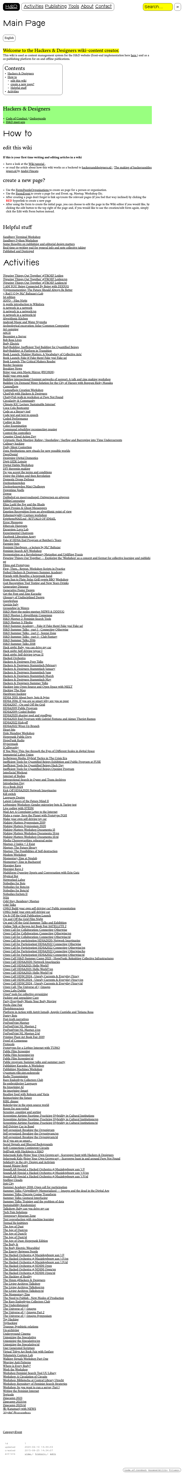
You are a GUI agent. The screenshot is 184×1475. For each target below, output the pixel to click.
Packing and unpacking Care (21, 997)
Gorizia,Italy (10, 604)
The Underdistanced (15, 1305)
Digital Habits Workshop (18, 465)
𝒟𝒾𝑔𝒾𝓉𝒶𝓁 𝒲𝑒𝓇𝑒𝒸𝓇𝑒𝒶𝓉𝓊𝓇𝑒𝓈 (17, 1412)
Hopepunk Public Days (17, 736)
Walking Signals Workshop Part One (25, 1358)
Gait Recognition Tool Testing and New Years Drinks (36, 583)
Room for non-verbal (16, 1108)
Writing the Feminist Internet (21, 1391)
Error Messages (13, 522)
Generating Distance (15, 586)
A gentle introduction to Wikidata (23, 304)
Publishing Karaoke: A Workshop (23, 1065)
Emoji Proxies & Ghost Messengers (25, 508)
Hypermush (10, 744)
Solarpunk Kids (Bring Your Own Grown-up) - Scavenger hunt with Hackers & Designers (58, 1155)
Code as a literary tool (16, 411)
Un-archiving (11, 1330)
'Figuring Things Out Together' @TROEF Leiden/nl (35, 283)
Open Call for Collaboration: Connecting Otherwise (35, 930)
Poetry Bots (10, 1015)
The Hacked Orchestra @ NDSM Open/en (29, 1269)
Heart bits (9, 729)
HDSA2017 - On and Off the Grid (24, 704)
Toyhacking (10, 1323)
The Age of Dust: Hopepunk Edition (25, 1241)
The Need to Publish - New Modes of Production (33, 1298)
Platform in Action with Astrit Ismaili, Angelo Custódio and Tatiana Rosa (48, 1012)
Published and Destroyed (18, 251)
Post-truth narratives (16, 1019)
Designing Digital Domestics (20, 458)
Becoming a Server (14, 336)
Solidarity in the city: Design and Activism (29, 1162)
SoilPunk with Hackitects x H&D (23, 1151)
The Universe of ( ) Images (19, 1308)
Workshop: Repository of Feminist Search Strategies (35, 1384)
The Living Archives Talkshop (21, 1283)
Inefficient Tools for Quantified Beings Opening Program (38, 769)
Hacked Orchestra (14, 658)
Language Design (14, 797)
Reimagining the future (17, 1098)
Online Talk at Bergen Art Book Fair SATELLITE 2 (34, 926)
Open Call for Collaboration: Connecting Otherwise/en (37, 933)
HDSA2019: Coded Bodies (19, 711)
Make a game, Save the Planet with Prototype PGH (35, 815)
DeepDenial (10, 454)
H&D (11, 6)
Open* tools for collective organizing (25, 994)
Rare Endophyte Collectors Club (23, 1080)
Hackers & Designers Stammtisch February (30, 665)
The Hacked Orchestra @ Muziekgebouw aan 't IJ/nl (35, 1262)
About (87, 6)
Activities (33, 6)
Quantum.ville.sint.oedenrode (21, 1073)
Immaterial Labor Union (18, 754)
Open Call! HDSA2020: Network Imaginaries (31, 962)
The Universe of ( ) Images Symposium (27, 1316)
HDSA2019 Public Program (20, 708)
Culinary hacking (13, 443)
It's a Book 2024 (13, 787)
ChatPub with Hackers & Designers (25, 393)
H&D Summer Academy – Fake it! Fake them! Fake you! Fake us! (43, 626)
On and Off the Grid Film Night (23, 919)
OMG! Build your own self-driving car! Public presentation (39, 908)
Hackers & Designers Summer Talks (25, 683)
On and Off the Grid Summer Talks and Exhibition (35, 922)
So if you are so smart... (17, 1140)
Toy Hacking (11, 1319)
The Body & (10, 1244)
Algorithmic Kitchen (15, 318)
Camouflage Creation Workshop (23, 390)
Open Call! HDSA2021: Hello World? (26, 965)
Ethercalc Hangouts (15, 526)
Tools (73, 6)
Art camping (10, 329)
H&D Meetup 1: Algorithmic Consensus (27, 615)
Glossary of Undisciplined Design (23, 597)
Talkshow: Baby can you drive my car (26, 1208)
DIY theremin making (16, 468)
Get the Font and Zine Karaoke (22, 594)
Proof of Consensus (15, 1040)
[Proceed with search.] (177, 7)
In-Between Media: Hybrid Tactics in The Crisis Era (35, 758)
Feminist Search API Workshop (22, 551)
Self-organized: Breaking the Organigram (28, 1130)
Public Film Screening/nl (18, 1058)
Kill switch (9, 794)
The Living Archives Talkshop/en (23, 1287)
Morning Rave (12, 865)
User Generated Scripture (19, 1348)
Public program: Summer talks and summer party (34, 1062)
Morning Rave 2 (13, 869)
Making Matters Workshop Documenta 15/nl (31, 837)
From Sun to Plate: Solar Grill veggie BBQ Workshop (35, 579)
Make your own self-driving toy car (25, 819)
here (134, 55)
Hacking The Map (14, 690)
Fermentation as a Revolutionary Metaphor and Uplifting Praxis (43, 554)
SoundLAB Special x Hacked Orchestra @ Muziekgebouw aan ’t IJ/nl (45, 1176)
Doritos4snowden (14, 483)
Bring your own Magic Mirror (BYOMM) (28, 372)
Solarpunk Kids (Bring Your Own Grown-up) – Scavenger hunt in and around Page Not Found (61, 1158)
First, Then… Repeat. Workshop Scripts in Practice (34, 568)
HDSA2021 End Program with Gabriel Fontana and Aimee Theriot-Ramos (49, 719)
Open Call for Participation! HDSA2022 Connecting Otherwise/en (44, 947)
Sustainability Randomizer (19, 1205)
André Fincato (29, 171)
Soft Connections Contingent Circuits (26, 1148)
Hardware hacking (14, 694)
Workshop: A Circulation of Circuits (25, 1376)
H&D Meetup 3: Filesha (18, 622)
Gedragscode (38, 118)
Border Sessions (13, 365)
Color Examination (15, 425)
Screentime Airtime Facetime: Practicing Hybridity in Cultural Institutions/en (50, 1119)
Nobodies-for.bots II (15, 894)
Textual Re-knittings (15, 1223)
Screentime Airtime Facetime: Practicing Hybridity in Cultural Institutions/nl (50, 1123)
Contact (103, 6)
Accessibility (158, 1469)
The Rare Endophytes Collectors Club (26, 1301)
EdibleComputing (14, 501)
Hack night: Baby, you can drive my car (27, 647)
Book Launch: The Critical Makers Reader (29, 361)
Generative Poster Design (19, 590)
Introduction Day (13, 783)
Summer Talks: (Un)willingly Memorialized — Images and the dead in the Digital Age (56, 1190)
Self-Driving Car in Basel (18, 1126)
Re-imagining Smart (15, 1090)
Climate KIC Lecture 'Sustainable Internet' (29, 404)
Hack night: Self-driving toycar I (22, 651)
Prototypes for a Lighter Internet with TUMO (31, 1047)
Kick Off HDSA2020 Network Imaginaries (29, 790)
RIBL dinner (10, 1101)
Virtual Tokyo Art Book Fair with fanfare (28, 1351)
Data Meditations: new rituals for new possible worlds (36, 451)
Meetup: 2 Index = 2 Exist (19, 844)
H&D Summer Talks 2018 (19, 644)
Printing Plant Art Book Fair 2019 (24, 1037)
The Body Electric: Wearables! (21, 1248)
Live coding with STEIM (18, 808)
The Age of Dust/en (15, 1230)
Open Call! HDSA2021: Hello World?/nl (27, 972)
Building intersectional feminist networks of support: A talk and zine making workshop (57, 379)
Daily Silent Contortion (17, 447)
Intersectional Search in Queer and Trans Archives (34, 779)
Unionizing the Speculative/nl (21, 1344)
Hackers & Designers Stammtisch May (27, 679)
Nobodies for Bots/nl (16, 890)
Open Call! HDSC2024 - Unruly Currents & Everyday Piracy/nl (43, 983)
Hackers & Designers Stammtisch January (29, 669)
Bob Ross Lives (12, 340)
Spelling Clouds (12, 1180)
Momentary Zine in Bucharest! (22, 862)
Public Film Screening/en (18, 1055)
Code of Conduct (17, 118)
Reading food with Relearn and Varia (26, 1094)
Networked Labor (14, 879)
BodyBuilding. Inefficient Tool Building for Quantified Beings (41, 347)
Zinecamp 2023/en (14, 1401)
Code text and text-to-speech (20, 415)
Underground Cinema (17, 1333)
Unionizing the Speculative (19, 1337)
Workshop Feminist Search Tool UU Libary (29, 1373)
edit (53, 1453)
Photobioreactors (13, 1008)
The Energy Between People (20, 1251)
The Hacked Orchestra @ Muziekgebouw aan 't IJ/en (35, 1258)
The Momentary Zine (16, 1294)
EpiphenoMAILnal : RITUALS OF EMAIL (29, 518)
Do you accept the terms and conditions (27, 472)
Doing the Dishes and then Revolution (26, 476)
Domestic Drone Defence (18, 479)
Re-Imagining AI (13, 1087)
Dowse (7, 493)
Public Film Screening (16, 1051)
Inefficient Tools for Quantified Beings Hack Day (33, 765)
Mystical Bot (10, 876)
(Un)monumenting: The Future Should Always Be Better (37, 290)
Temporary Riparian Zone (19, 1215)
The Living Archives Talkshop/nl (23, 1291)
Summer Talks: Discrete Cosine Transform (29, 1194)
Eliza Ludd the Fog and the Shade (24, 504)
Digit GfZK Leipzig (15, 461)
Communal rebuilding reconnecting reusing (30, 429)
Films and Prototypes (16, 565)
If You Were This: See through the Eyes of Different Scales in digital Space (49, 751)
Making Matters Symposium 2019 (24, 822)
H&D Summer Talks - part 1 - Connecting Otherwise (35, 629)
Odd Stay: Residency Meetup (21, 901)
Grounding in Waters (16, 608)
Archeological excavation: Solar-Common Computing (36, 325)
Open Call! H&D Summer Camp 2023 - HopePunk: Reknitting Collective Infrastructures (58, 958)
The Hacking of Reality (17, 1276)
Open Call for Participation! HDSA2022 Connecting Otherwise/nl (44, 955)
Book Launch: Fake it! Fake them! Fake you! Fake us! (35, 358)
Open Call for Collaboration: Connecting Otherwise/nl (37, 937)
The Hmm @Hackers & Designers (24, 1280)
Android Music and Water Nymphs (25, 322)
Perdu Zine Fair (12, 1005)
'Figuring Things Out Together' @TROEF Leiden (33, 275)
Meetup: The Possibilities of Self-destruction (30, 851)
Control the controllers (17, 433)
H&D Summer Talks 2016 (19, 640)
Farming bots (11, 543)
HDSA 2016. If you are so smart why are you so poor (36, 701)
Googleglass (10, 601)
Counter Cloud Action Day (19, 436)
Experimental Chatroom (18, 533)
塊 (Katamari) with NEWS (19, 1409)
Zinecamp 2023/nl (14, 1405)
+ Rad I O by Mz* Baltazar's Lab (23, 293)
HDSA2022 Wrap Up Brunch (21, 726)
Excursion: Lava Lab (15, 529)
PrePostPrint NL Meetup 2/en (21, 1030)
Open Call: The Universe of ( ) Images (26, 987)
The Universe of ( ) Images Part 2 (23, 1312)
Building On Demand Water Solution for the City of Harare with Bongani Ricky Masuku (58, 383)
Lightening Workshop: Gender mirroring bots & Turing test (40, 804)
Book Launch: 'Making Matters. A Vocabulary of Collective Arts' (42, 354)
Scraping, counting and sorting (22, 1112)
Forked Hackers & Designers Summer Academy (33, 572)
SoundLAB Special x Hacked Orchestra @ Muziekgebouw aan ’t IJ (44, 1169)
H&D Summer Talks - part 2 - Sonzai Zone (29, 633)
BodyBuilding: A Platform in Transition (27, 350)
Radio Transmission (15, 1076)
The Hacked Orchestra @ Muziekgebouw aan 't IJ (33, 1255)
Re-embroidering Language (20, 1083)
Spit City (8, 1183)
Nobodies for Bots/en (16, 887)
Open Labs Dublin (14, 990)
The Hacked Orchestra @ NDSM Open (27, 1266)
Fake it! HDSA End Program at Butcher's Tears (32, 540)
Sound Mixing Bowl (15, 1165)
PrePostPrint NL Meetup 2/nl (21, 1033)
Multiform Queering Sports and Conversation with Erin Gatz (41, 872)
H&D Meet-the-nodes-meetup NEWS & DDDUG (33, 611)
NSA (6, 897)
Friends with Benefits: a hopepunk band (27, 576)
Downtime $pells (13, 490)
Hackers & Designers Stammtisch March (28, 676)
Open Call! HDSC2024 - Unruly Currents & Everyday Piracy (41, 976)
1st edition (9, 297)
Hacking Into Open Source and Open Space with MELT (37, 686)
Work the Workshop (15, 1369)
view (28, 1453)
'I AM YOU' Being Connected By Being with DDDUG (36, 286)
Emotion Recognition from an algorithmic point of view (37, 511)
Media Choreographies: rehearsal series (27, 840)
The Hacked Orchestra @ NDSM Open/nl (29, 1273)
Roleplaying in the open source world (26, 1105)
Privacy (174, 1469)
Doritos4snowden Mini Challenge (24, 486)
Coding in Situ (12, 422)
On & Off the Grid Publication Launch (27, 915)
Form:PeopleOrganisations (32, 190)
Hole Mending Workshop (18, 733)
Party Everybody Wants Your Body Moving (29, 1001)
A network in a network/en (19, 311)
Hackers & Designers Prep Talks (23, 661)
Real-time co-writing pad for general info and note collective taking (44, 247)
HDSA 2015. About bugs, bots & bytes (26, 697)
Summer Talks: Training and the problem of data (33, 1201)
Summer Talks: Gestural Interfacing (25, 1198)
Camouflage (10, 386)
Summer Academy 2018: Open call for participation (35, 1187)
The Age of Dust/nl (15, 1237)
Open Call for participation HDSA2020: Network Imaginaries (41, 940)
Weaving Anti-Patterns (17, 1362)
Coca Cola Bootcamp (16, 408)
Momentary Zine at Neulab (20, 858)
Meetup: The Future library (20, 847)
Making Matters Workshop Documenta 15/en (31, 833)
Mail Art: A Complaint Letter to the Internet (30, 812)
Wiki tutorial (37, 164)
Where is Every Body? (17, 1366)
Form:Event (23, 193)
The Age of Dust (13, 1226)
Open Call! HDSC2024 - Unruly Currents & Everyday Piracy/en (43, 980)
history (41, 1453)
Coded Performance (15, 418)
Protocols (8, 1044)
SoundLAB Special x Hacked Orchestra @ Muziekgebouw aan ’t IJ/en (46, 1173)
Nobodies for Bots (14, 883)
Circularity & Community (19, 400)
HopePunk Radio (13, 740)
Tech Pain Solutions (15, 1212)
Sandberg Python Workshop (20, 240)
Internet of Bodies (14, 776)
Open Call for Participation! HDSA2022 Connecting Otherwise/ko (44, 951)
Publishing (56, 6)
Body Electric (11, 343)
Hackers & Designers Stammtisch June (27, 672)
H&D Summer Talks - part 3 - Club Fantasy (30, 636)
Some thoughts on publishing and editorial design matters (39, 244)
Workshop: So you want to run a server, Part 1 (31, 1387)
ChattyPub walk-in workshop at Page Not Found (33, 397)
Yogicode (8, 1394)
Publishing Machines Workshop (22, 1069)
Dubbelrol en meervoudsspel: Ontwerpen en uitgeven (36, 497)
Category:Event (12, 1432)
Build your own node (16, 375)
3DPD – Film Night (15, 300)
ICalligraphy (11, 747)
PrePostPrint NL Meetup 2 (19, 1026)
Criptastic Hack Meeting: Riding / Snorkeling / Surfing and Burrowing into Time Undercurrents (62, 440)
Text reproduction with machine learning (28, 1219)
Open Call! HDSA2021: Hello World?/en (28, 969)
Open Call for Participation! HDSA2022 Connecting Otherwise (42, 944)
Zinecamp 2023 (12, 1398)
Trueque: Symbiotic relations (20, 1326)
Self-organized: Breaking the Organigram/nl (30, 1137)
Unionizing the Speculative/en (21, 1341)
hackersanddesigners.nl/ (97, 167)
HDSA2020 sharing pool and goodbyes (27, 715)
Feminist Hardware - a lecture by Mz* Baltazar (32, 547)
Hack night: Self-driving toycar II (23, 654)
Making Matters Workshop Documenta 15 (29, 829)
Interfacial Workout (15, 772)
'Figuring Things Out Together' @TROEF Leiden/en (35, 279)
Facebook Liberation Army (19, 536)
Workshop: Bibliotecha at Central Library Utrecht (33, 1380)
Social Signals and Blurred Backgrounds (28, 1144)
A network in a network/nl (19, 315)
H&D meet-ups (15, 122)
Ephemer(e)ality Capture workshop (25, 515)
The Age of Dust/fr (15, 1233)
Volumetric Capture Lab (18, 1355)
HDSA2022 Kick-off (15, 722)
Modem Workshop (14, 854)
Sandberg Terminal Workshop (21, 237)
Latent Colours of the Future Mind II (26, 801)
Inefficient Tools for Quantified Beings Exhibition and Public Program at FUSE (52, 762)
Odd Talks (9, 904)
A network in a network (17, 308)
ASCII (7, 333)
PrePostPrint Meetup (16, 1022)
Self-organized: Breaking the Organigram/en (31, 1133)
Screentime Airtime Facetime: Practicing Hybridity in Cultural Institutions (48, 1115)
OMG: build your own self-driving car (26, 912)
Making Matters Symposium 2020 (24, 826)
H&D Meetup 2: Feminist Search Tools (27, 619)
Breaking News (12, 368)
